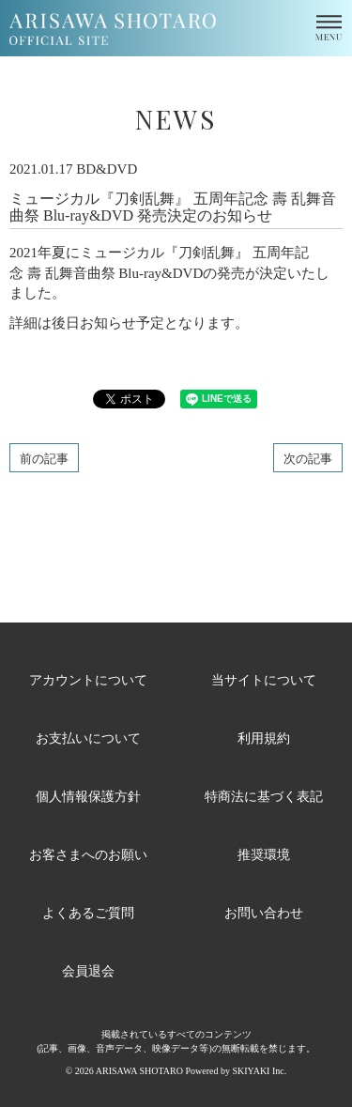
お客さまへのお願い (88, 854)
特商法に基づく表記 (264, 796)
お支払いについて (88, 737)
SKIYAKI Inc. (259, 1071)
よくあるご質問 (88, 912)
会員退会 (88, 970)
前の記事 (44, 458)
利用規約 (263, 737)
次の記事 (307, 458)
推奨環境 (263, 854)
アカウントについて (88, 679)
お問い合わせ (263, 912)
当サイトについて (263, 679)
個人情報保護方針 (88, 796)
